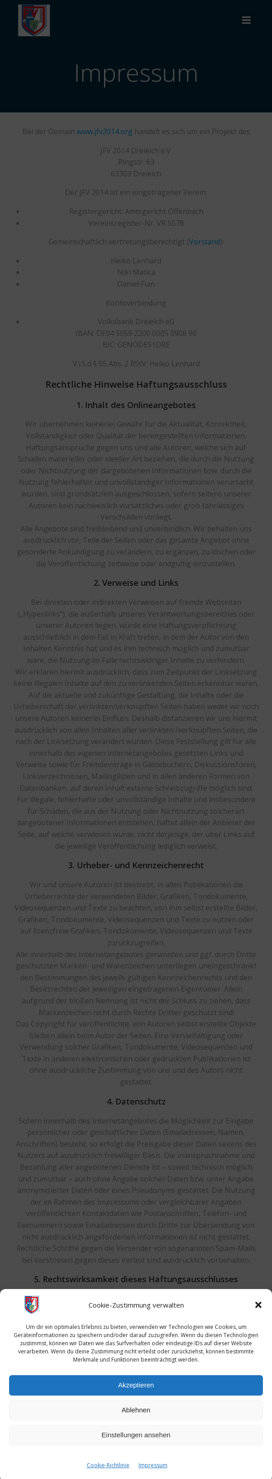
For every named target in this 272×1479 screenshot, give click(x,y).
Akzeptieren (136, 1394)
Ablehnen (136, 1419)
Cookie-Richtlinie (108, 1474)
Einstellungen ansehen (136, 1444)
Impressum (153, 1474)
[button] (258, 1313)
